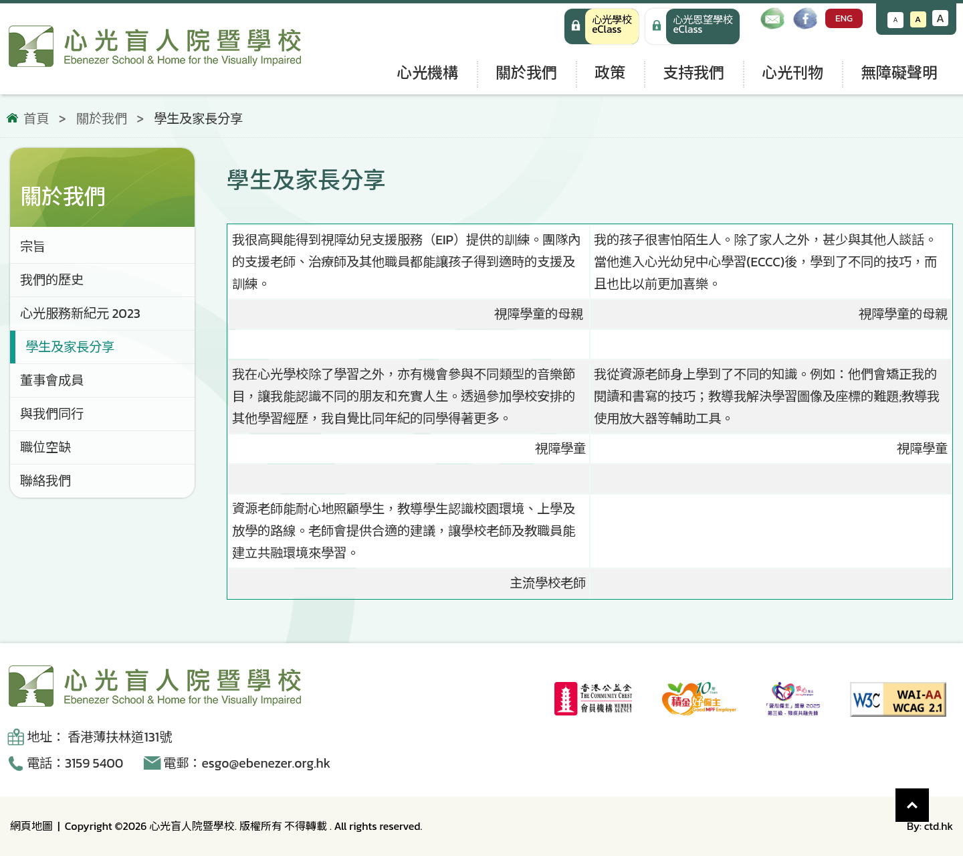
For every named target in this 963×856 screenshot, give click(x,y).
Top (929, 798)
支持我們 (693, 72)
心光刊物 (792, 72)
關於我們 (526, 72)
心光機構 (427, 72)
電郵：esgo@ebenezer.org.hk (246, 763)
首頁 (36, 119)
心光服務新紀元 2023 (80, 313)
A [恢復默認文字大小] (918, 19)
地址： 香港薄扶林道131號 (99, 737)
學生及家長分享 (69, 347)
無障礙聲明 (899, 72)
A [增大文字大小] (940, 18)
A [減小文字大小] (895, 20)
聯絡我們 (45, 481)
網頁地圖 (31, 826)
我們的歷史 (52, 280)
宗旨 (32, 246)
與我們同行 (52, 414)
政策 (610, 72)
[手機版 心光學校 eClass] (692, 26)
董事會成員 (52, 380)
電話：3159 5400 (75, 763)
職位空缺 (45, 447)
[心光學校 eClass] (601, 26)
